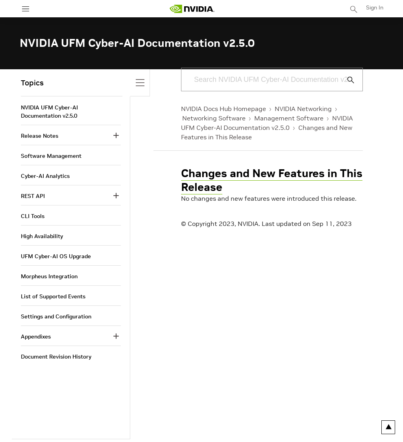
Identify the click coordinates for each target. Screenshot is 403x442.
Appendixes (36, 336)
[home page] (192, 9)
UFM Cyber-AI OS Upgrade (56, 256)
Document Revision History (56, 356)
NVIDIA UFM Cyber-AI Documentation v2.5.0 (49, 111)
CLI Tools (32, 216)
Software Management (51, 155)
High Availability (42, 236)
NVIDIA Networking (303, 109)
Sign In (374, 7)
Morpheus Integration (49, 276)
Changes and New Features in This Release (271, 180)
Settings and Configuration (56, 316)
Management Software (289, 118)
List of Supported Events (53, 296)
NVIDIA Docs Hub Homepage (223, 109)
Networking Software (214, 118)
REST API (33, 196)
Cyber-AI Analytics (45, 175)
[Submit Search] (346, 80)
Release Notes (39, 135)
